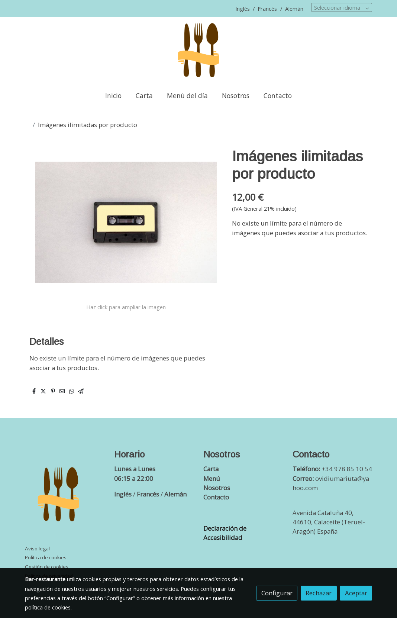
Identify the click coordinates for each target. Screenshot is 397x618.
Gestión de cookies (46, 566)
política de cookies (48, 607)
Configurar (277, 593)
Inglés (243, 8)
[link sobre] (65, 496)
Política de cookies (46, 557)
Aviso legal (37, 548)
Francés (266, 8)
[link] (198, 50)
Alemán (294, 8)
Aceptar (356, 593)
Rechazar (319, 593)
